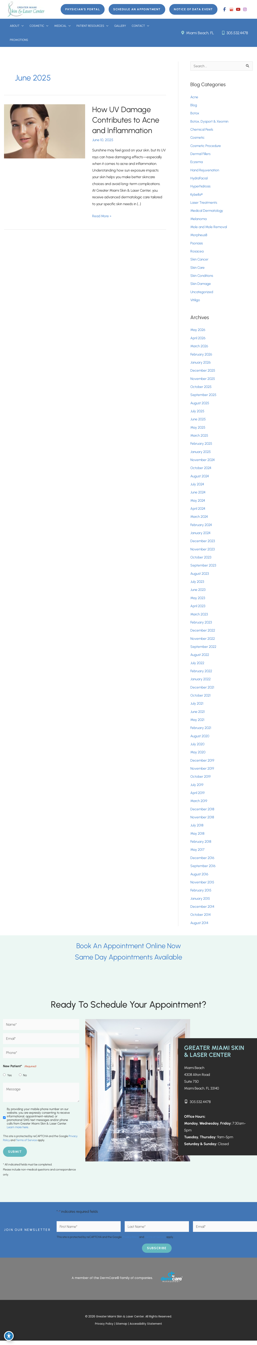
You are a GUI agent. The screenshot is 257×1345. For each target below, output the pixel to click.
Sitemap (121, 1328)
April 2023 (198, 609)
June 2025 (198, 421)
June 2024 (198, 494)
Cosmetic (197, 138)
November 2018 (202, 821)
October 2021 (201, 698)
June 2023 (198, 592)
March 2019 (199, 804)
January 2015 (200, 902)
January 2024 (200, 535)
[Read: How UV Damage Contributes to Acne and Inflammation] (44, 131)
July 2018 (197, 829)
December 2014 (202, 910)
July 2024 (197, 486)
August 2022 (200, 657)
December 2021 (202, 690)
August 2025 (200, 405)
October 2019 (200, 780)
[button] (79, 9)
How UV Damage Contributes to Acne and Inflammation (127, 120)
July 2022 (197, 666)
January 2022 (201, 682)
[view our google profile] (231, 9)
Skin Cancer (199, 261)
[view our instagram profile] (245, 9)
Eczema (196, 163)
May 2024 (198, 503)
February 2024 (201, 527)
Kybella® (196, 195)
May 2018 (197, 837)
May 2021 (197, 723)
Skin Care (197, 269)
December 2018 (202, 813)
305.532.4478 (234, 33)
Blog (193, 106)
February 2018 (201, 845)
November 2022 (203, 641)
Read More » (102, 216)
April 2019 (197, 796)
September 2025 (204, 397)
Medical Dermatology (207, 212)
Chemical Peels (202, 130)
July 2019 (197, 788)
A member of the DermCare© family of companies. (112, 1282)
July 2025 (197, 413)
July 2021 (197, 706)
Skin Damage (201, 285)
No (25, 1079)
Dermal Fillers (200, 155)
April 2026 (198, 340)
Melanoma (198, 220)
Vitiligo (195, 301)
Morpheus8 (199, 236)
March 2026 (199, 348)
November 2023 (203, 552)
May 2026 (198, 331)
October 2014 (201, 918)
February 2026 (201, 356)
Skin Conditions (202, 277)
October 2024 (201, 470)
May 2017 (197, 853)
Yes (9, 1079)
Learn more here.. (18, 1131)
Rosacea (197, 252)
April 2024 (198, 511)
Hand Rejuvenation (205, 171)
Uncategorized (202, 293)
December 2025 (203, 372)
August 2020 (200, 739)
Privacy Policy (130, 1241)
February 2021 (201, 731)
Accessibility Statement (146, 1328)
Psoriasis (196, 244)
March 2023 (199, 617)
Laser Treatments (204, 204)
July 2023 (197, 584)
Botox (195, 114)
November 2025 (203, 380)
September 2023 (203, 568)
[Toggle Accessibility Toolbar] (9, 1336)
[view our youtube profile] (238, 9)
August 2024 (200, 478)
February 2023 (201, 625)
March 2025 (199, 437)
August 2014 (199, 927)
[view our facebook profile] (224, 9)
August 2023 (200, 576)
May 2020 (198, 755)
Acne (194, 98)
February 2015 (201, 894)
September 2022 (204, 649)
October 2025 (201, 389)
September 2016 (203, 869)
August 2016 (199, 878)
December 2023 (203, 543)
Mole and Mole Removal (209, 228)
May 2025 (198, 429)
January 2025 (201, 454)
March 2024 (199, 519)
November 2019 (202, 772)
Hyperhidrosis (200, 187)
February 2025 (201, 446)
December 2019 (202, 764)
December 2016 (202, 861)
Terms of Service (26, 1144)
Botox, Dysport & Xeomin (210, 122)
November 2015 (202, 886)
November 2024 (203, 462)
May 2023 (198, 601)
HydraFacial (199, 179)
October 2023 (201, 560)
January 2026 (201, 364)
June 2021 (198, 715)
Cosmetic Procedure (206, 147)
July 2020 (197, 747)
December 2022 (203, 633)
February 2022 (201, 674)
